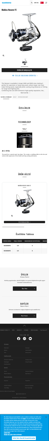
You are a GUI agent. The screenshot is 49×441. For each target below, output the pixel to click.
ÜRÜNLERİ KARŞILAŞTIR (24, 70)
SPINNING (26, 330)
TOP (24, 326)
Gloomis (6, 380)
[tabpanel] (24, 203)
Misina (5, 350)
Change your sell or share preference (13, 435)
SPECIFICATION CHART (23, 97)
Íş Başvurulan (28, 359)
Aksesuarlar (28, 352)
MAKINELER (19, 330)
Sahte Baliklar (28, 350)
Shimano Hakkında (8, 359)
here (24, 419)
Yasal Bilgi (6, 387)
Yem (5, 352)
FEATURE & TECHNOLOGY (6, 97)
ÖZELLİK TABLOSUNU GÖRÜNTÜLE (25, 75)
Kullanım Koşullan (29, 385)
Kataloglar (6, 362)
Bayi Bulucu (28, 373)
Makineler (6, 348)
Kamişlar (27, 348)
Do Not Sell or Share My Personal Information (7, 391)
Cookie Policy (7, 433)
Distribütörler (7, 364)
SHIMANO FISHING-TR (5, 330)
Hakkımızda (7, 356)
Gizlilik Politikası (8, 385)
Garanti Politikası (29, 371)
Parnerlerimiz (8, 377)
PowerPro (27, 380)
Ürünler (6, 344)
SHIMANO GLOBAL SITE (22, 393)
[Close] (46, 418)
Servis (6, 368)
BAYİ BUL (36, 2)
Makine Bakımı (7, 373)
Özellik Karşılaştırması (23, 222)
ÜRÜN (13, 330)
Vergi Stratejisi (28, 362)
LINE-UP (14, 97)
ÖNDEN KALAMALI (34, 330)
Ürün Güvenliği (28, 387)
